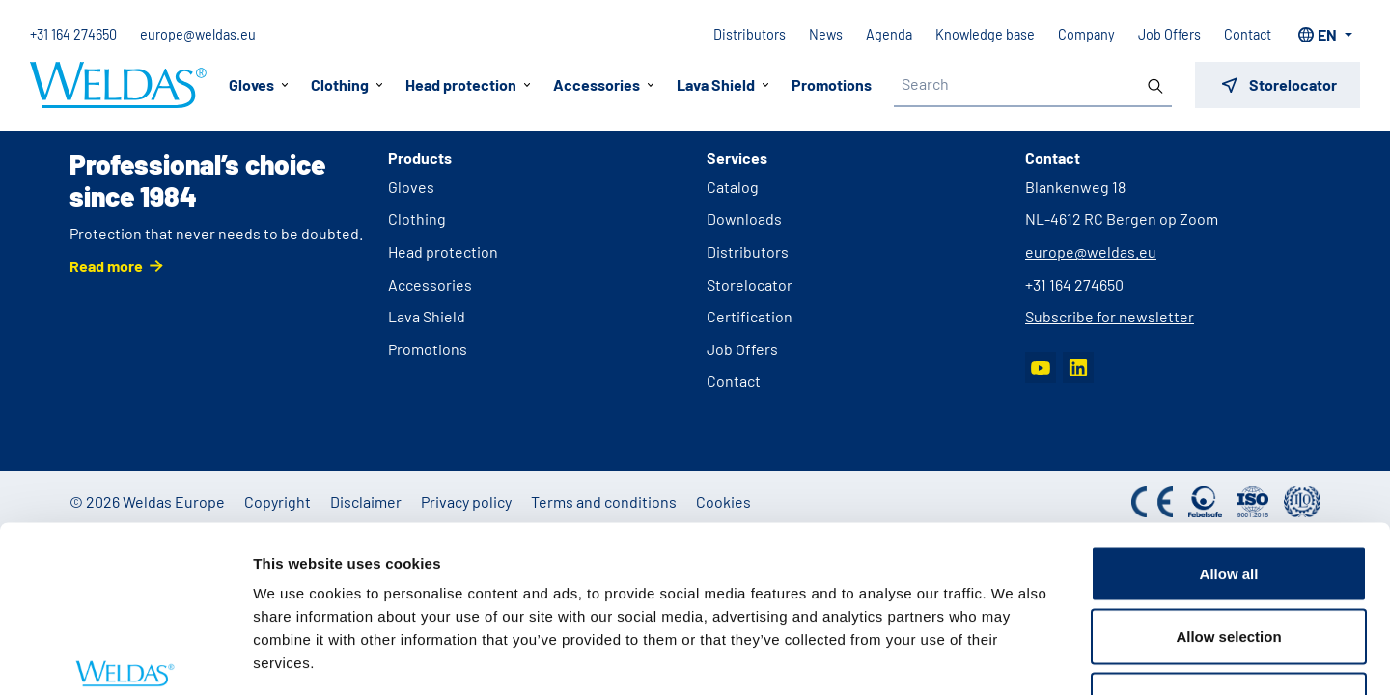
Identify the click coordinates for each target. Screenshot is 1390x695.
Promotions (832, 84)
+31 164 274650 (74, 34)
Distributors (748, 34)
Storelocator (749, 284)
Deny (1229, 568)
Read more (106, 266)
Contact (1246, 34)
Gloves (411, 187)
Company (1085, 34)
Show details (1013, 657)
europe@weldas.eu (199, 34)
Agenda (888, 34)
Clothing (417, 218)
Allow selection (1228, 505)
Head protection (443, 251)
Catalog (733, 187)
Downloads (744, 218)
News (825, 34)
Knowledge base (984, 34)
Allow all (1229, 441)
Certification (749, 316)
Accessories (430, 284)
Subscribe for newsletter (1109, 316)
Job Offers (1168, 34)
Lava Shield (426, 316)
